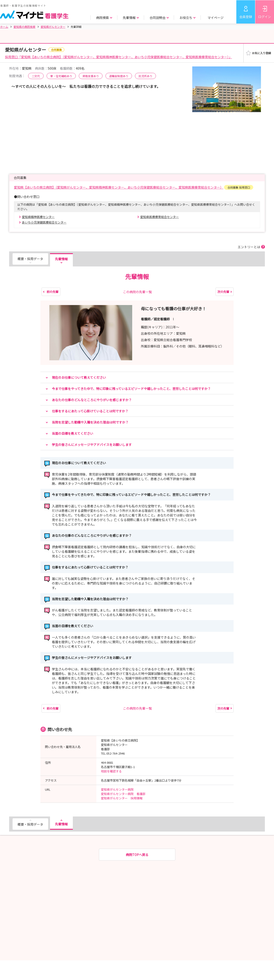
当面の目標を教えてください (72, 433)
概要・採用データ (30, 258)
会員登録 (245, 16)
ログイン (264, 16)
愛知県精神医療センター (38, 217)
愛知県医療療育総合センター (159, 217)
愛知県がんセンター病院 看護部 (123, 794)
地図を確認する (111, 771)
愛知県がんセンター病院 (117, 789)
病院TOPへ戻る (137, 854)
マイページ (216, 17)
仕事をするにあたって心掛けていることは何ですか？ (90, 411)
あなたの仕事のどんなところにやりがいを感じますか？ (92, 400)
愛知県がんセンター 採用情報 (121, 798)
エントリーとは (249, 247)
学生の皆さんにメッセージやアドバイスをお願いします (92, 444)
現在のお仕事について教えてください (79, 377)
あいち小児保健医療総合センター (44, 222)
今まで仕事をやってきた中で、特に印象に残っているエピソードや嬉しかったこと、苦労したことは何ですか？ (131, 388)
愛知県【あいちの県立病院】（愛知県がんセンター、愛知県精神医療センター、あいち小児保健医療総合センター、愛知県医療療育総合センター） (118, 187)
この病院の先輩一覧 (137, 292)
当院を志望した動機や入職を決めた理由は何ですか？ (90, 422)
